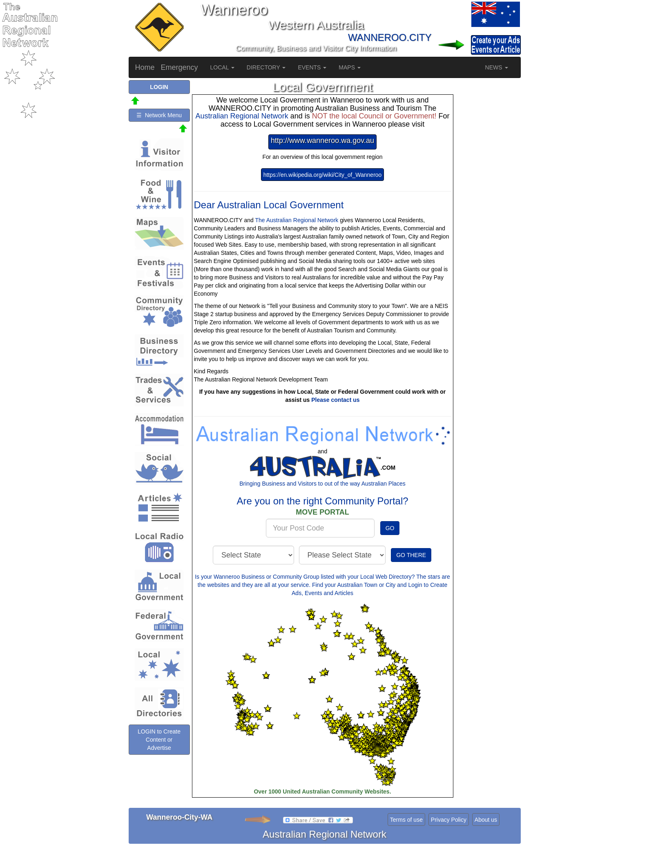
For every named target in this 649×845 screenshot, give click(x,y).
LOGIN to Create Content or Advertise (159, 739)
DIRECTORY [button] (266, 67)
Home (145, 67)
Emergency (179, 67)
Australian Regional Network (242, 116)
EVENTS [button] (312, 67)
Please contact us (335, 400)
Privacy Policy (448, 819)
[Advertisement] (488, 202)
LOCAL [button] (222, 67)
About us (486, 819)
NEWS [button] (496, 67)
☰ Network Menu (159, 115)
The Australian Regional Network (296, 220)
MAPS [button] (350, 67)
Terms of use (406, 819)
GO (390, 528)
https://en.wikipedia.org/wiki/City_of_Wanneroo (322, 175)
